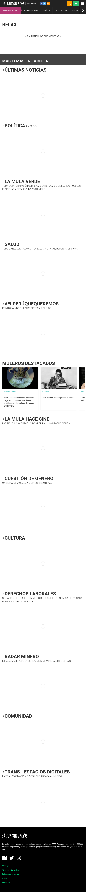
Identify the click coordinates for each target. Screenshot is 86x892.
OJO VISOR (45, 391)
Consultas (6, 882)
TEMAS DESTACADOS (10, 10)
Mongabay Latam (10, 391)
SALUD (75, 10)
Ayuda (4, 878)
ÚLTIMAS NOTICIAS (31, 10)
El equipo (5, 866)
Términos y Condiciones (11, 870)
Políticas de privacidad (10, 874)
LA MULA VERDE (61, 10)
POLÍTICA (46, 10)
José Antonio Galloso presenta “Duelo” (58, 397)
